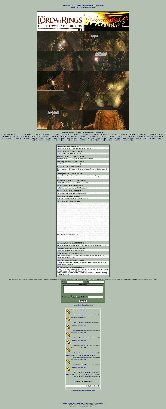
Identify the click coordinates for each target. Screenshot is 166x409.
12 (36, 134)
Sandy (59, 174)
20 (65, 134)
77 (108, 136)
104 (46, 138)
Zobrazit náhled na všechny (84, 5)
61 (50, 136)
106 (54, 138)
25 (83, 134)
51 (14, 136)
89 (152, 136)
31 (105, 134)
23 (76, 134)
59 (43, 136)
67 (72, 136)
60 (46, 136)
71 (86, 136)
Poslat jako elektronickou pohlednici (83, 7)
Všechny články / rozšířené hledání (83, 392)
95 (10, 138)
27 (90, 134)
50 (10, 136)
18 (58, 134)
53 (21, 136)
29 (97, 134)
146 (94, 140)
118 (106, 138)
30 (101, 134)
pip (58, 196)
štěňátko (60, 260)
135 (46, 140)
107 (59, 138)
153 (124, 140)
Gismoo (60, 186)
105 (50, 138)
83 (130, 136)
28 (94, 134)
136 (50, 140)
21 (69, 134)
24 (79, 134)
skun (59, 146)
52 (18, 136)
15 (47, 134)
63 (57, 136)
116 (98, 138)
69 (79, 136)
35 (119, 134)
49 (7, 136)
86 (141, 136)
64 (61, 136)
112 (80, 138)
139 (63, 140)
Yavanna (60, 156)
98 (20, 138)
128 (150, 138)
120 (115, 138)
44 (152, 134)
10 (29, 134)
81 (123, 136)
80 (119, 136)
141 (72, 140)
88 (148, 136)
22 (72, 134)
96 (13, 138)
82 (126, 136)
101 (33, 138)
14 (43, 134)
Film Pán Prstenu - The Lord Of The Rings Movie (76, 405)
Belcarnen (87, 316)
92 (162, 136)
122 (124, 138)
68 (76, 136)
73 (94, 136)
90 (155, 136)
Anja (58, 167)
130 (158, 138)
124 (132, 138)
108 (63, 138)
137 (54, 140)
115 (93, 138)
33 (112, 134)
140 (68, 140)
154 (129, 140)
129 (154, 138)
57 (36, 136)
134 (41, 140)
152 (120, 140)
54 (25, 136)
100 (28, 138)
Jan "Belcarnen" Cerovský (90, 406)
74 (97, 136)
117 (102, 138)
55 (28, 136)
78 (112, 136)
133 (37, 140)
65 (65, 136)
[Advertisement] (83, 398)
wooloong (60, 162)
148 (103, 140)
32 (108, 134)
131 (163, 138)
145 (89, 140)
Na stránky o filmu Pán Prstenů (83, 306)
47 (163, 134)
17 (54, 134)
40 (137, 134)
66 (68, 136)
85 (137, 136)
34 (116, 134)
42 (144, 134)
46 (159, 134)
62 (54, 136)
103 (41, 138)
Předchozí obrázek (68, 5)
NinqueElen (61, 180)
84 (133, 136)
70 (83, 136)
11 (32, 134)
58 (39, 136)
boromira (60, 243)
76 (104, 136)
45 (155, 134)
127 (145, 138)
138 (59, 140)
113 (85, 138)
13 (39, 134)
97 (17, 138)
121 (119, 138)
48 (3, 136)
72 (90, 136)
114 (89, 138)
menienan (60, 248)
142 (76, 140)
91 (159, 136)
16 (50, 134)
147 (98, 140)
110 (72, 138)
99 (24, 138)
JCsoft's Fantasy (98, 405)
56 (32, 136)
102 (37, 138)
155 (133, 140)
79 (115, 136)
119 (111, 138)
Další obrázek (100, 5)
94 (6, 138)
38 (130, 134)
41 (141, 134)
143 (81, 140)
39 (134, 134)
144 (85, 140)
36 (123, 134)
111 (76, 138)
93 (2, 138)
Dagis (59, 151)
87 (144, 136)
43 (148, 134)
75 (101, 136)
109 (68, 138)
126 (141, 138)
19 (61, 134)
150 (111, 140)
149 (107, 140)
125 (137, 138)
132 (33, 140)
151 (116, 140)
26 (87, 134)
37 (126, 134)
